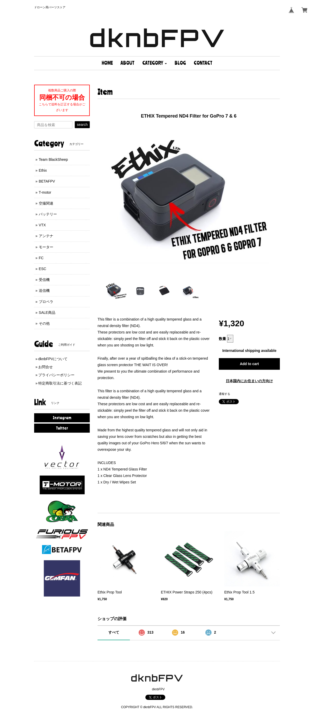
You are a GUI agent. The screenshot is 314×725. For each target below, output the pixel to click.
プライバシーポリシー (56, 375)
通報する (224, 393)
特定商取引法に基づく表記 (60, 383)
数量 (222, 339)
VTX (42, 225)
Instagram (62, 417)
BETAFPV (47, 181)
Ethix (43, 170)
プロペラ (46, 302)
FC (41, 258)
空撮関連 (46, 203)
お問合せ (45, 367)
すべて (113, 632)
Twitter (62, 428)
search (82, 124)
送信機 (44, 290)
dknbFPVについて (53, 359)
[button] (154, 63)
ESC (42, 269)
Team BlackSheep (53, 159)
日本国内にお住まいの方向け (249, 381)
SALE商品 (47, 312)
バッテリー (48, 214)
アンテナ (46, 236)
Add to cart (249, 364)
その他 (44, 323)
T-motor (45, 192)
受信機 (44, 280)
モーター (46, 247)
